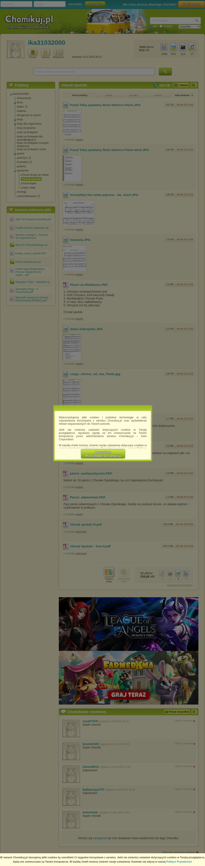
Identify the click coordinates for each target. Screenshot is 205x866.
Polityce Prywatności (179, 861)
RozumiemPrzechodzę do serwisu (103, 453)
